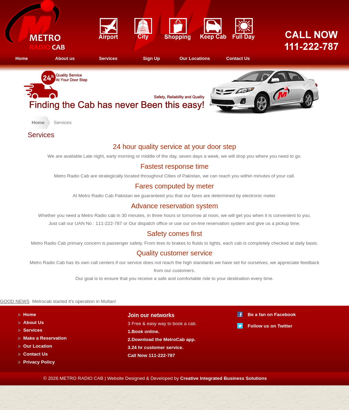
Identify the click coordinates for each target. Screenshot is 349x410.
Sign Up (151, 58)
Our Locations (194, 58)
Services (108, 58)
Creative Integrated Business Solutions (223, 378)
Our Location (37, 346)
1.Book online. (144, 331)
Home (21, 58)
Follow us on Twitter (270, 326)
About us (64, 58)
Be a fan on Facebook (272, 314)
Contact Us (238, 58)
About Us (33, 322)
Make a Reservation (44, 338)
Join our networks (151, 315)
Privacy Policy (39, 362)
